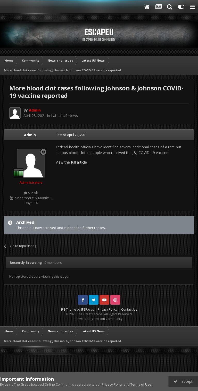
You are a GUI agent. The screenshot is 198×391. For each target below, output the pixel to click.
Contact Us (129, 309)
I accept (183, 381)
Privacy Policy (107, 309)
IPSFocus (87, 309)
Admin (30, 134)
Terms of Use (140, 384)
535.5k (31, 192)
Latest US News (64, 115)
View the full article (71, 162)
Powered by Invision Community (99, 319)
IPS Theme (68, 309)
